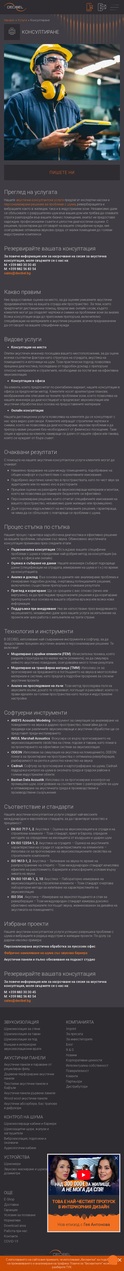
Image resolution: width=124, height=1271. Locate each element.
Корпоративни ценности (84, 1060)
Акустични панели (25, 1057)
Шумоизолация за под (20, 1039)
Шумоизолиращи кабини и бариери (30, 1124)
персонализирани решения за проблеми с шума (40, 204)
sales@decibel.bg (17, 273)
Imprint (71, 1029)
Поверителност (77, 1071)
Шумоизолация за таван (22, 1034)
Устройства (16, 1157)
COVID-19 (11, 1241)
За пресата (74, 1034)
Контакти (11, 1236)
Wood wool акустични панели (25, 1098)
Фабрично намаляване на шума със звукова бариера (45, 953)
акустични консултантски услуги (40, 200)
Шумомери (12, 1164)
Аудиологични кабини (20, 1148)
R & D (70, 1050)
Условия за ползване (20, 1215)
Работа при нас (15, 1231)
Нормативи (12, 1220)
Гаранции (10, 1210)
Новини (71, 1055)
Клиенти (72, 1076)
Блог (69, 1044)
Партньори (74, 1081)
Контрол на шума (23, 1117)
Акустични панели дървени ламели (29, 1093)
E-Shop (9, 1199)
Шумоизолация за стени (22, 1029)
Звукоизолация (21, 1022)
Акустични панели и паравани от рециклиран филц (28, 1067)
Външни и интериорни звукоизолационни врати (22, 1047)
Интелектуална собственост (87, 1065)
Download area (15, 1226)
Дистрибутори (76, 1086)
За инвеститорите (79, 1039)
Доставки (11, 1205)
